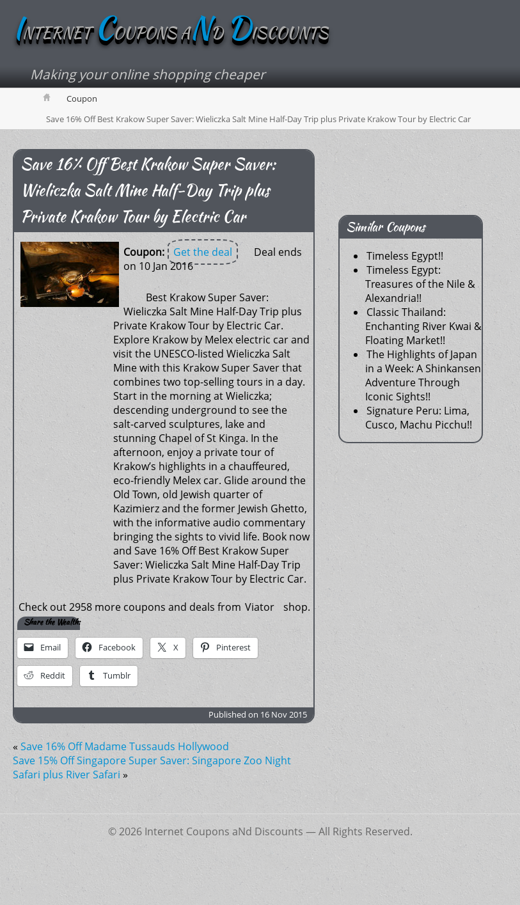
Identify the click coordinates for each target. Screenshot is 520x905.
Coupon (82, 98)
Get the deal (202, 252)
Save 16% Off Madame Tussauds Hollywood (124, 746)
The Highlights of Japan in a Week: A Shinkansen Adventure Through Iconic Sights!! (423, 375)
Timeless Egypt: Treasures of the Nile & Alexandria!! (420, 284)
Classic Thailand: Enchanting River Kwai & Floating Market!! (423, 326)
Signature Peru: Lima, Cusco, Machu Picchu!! (418, 418)
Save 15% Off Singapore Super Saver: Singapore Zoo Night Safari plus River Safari (152, 767)
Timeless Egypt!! (404, 256)
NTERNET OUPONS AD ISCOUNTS (170, 33)
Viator (259, 607)
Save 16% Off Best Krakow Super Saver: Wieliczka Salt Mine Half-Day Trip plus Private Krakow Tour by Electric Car (148, 190)
